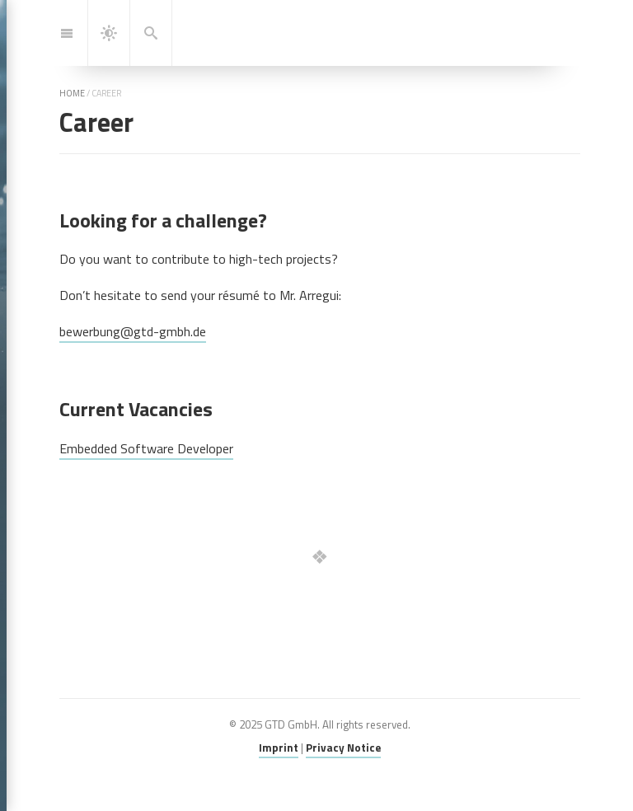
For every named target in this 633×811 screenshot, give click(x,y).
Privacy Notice (343, 747)
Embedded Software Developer (146, 448)
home (72, 93)
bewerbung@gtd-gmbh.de (132, 331)
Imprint (278, 747)
